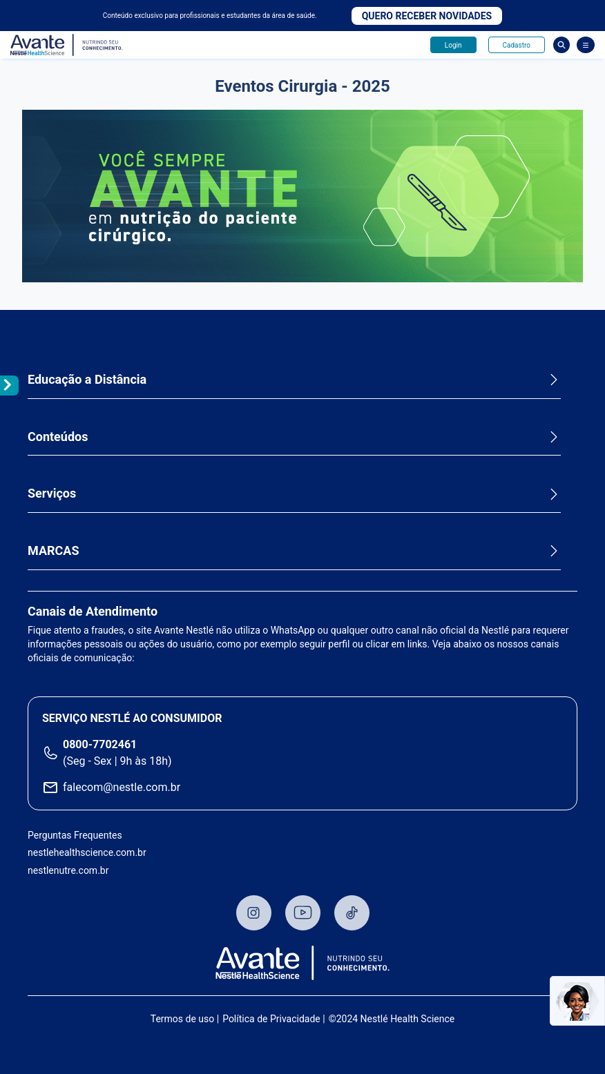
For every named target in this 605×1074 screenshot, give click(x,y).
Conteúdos (58, 436)
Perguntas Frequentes (75, 835)
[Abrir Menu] (586, 45)
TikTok (351, 912)
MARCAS (53, 550)
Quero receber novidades (427, 15)
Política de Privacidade (271, 1018)
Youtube (302, 912)
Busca (561, 45)
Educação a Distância (87, 379)
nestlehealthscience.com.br (87, 852)
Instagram (253, 912)
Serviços (52, 493)
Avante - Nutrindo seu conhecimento (67, 45)
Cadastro (516, 45)
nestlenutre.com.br (68, 870)
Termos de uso (183, 1018)
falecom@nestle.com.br (121, 787)
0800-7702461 (100, 744)
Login (453, 45)
